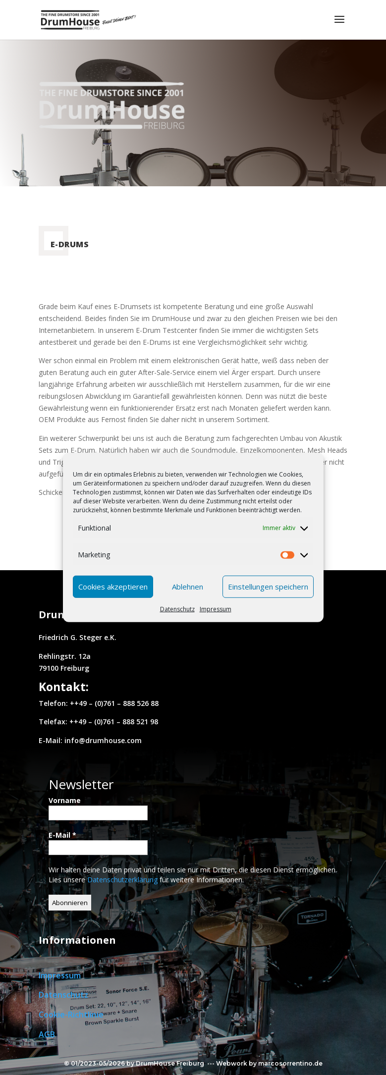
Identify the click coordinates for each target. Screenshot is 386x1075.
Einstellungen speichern (268, 586)
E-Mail (62, 835)
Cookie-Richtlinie (71, 1014)
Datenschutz (177, 608)
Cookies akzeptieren (113, 586)
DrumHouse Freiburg (170, 1063)
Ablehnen (187, 586)
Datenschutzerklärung (123, 879)
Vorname (65, 800)
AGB (47, 1034)
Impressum (215, 608)
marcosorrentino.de (290, 1063)
